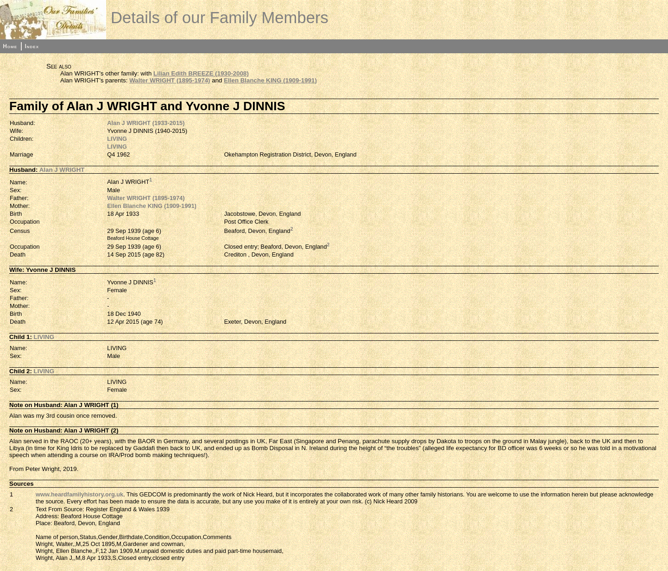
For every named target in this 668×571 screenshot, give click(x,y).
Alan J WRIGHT (62, 169)
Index (32, 46)
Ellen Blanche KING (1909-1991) (270, 80)
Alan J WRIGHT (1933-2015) (145, 122)
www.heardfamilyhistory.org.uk (79, 494)
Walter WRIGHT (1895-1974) (169, 80)
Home (10, 46)
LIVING (117, 138)
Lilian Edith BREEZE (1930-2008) (201, 73)
